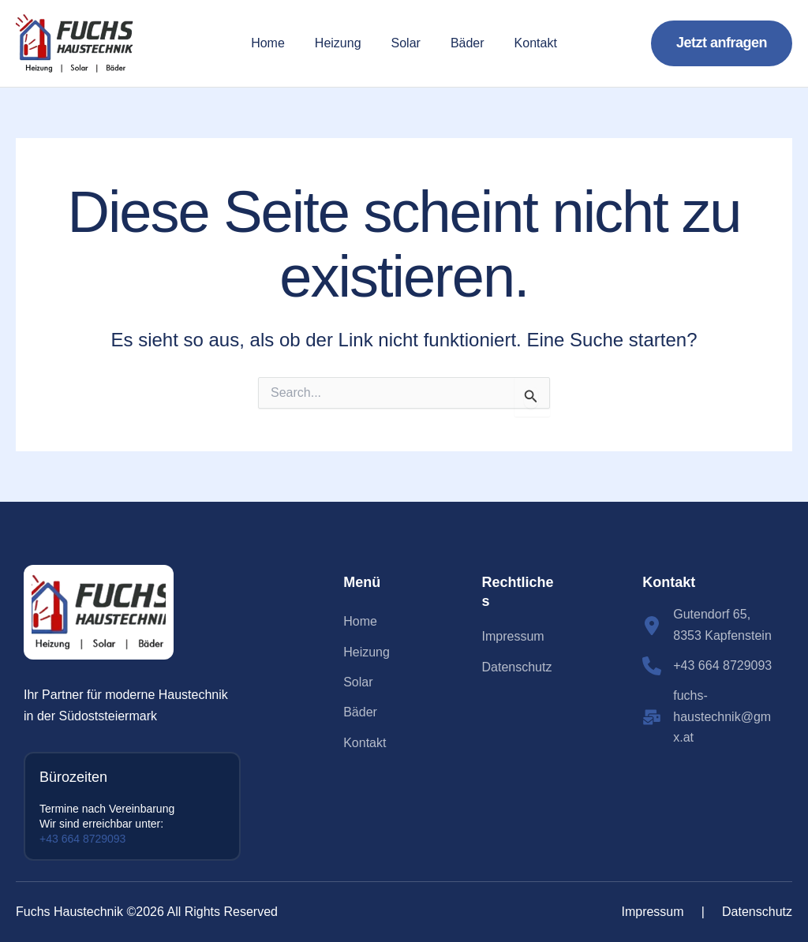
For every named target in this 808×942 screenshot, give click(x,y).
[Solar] (357, 682)
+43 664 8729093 (82, 838)
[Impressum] (513, 636)
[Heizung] (366, 652)
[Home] (360, 621)
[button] (721, 43)
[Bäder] (360, 712)
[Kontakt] (364, 743)
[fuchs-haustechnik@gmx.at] (709, 717)
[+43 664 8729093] (707, 666)
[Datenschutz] (517, 667)
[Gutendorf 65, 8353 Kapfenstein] (709, 625)
